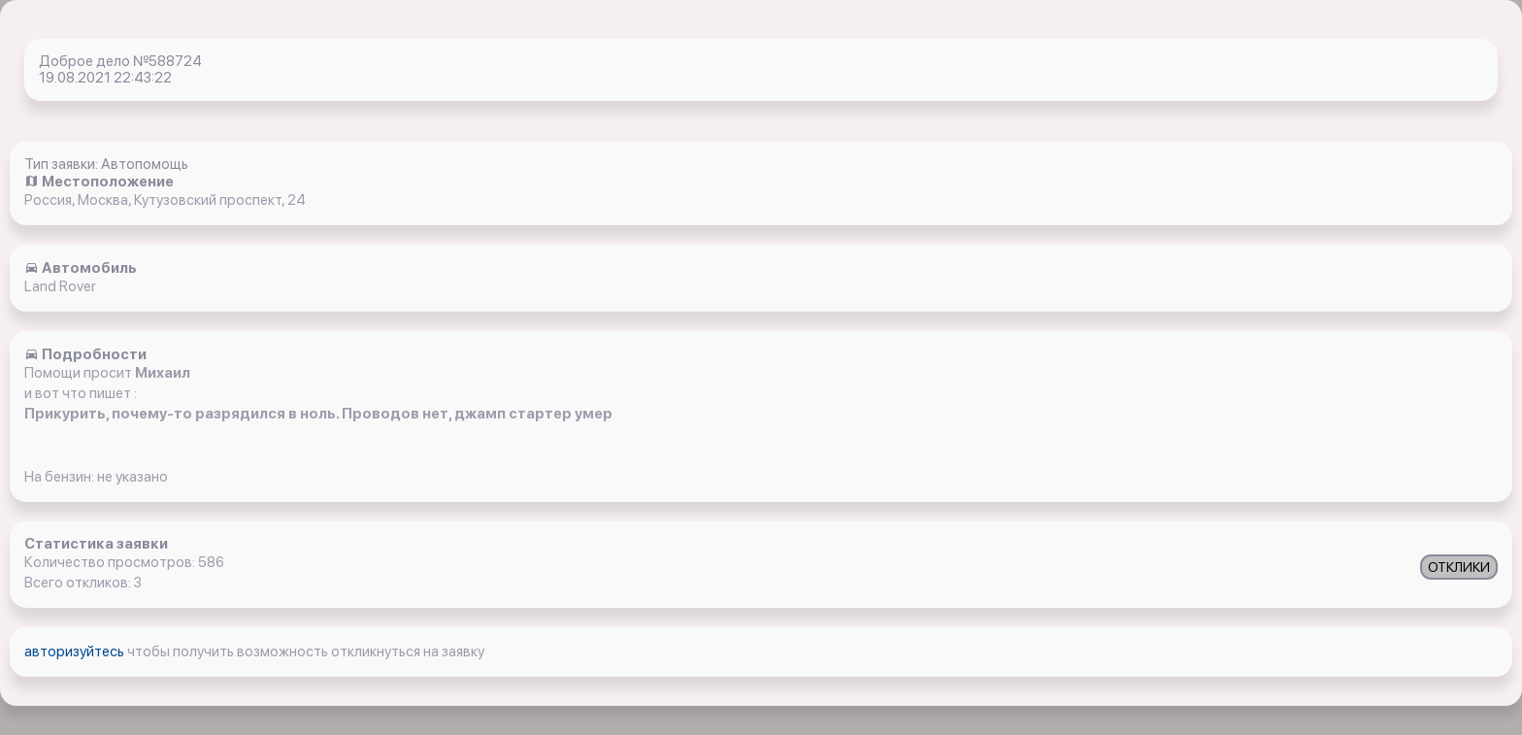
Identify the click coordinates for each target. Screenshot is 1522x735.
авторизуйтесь (75, 651)
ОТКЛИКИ (1459, 567)
